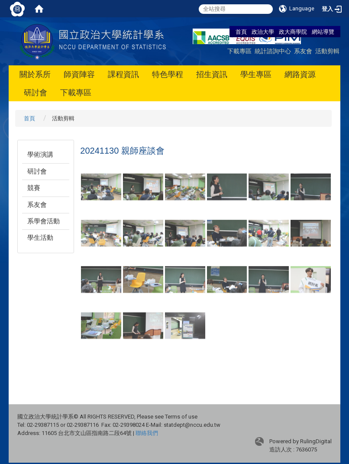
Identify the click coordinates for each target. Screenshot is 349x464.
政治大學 (263, 31)
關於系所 (35, 74)
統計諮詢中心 (273, 51)
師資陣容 (79, 74)
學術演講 (40, 154)
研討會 (35, 92)
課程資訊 (123, 74)
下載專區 (239, 51)
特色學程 (167, 74)
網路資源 (300, 74)
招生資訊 (211, 74)
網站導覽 (323, 31)
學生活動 (40, 238)
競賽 (33, 188)
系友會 (303, 51)
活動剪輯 (327, 51)
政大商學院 (293, 31)
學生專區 (255, 74)
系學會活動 (43, 221)
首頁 (241, 31)
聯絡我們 (147, 433)
